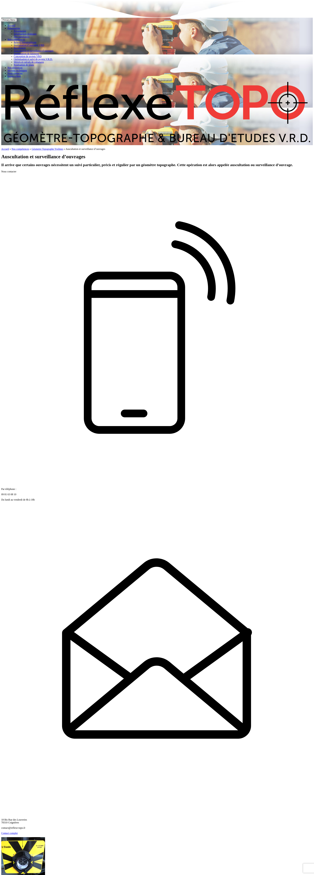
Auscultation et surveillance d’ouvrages (33, 50)
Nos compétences (16, 39)
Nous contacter (15, 73)
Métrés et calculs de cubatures (29, 62)
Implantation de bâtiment (26, 53)
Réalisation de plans (24, 65)
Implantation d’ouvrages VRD (29, 45)
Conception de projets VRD (28, 56)
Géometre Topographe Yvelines (47, 149)
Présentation (14, 28)
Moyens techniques (17, 70)
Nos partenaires (21, 36)
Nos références (15, 67)
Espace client (14, 76)
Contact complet (9, 833)
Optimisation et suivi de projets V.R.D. (33, 59)
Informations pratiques (25, 34)
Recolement (20, 48)
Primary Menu (9, 20)
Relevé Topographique (25, 42)
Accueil (11, 25)
